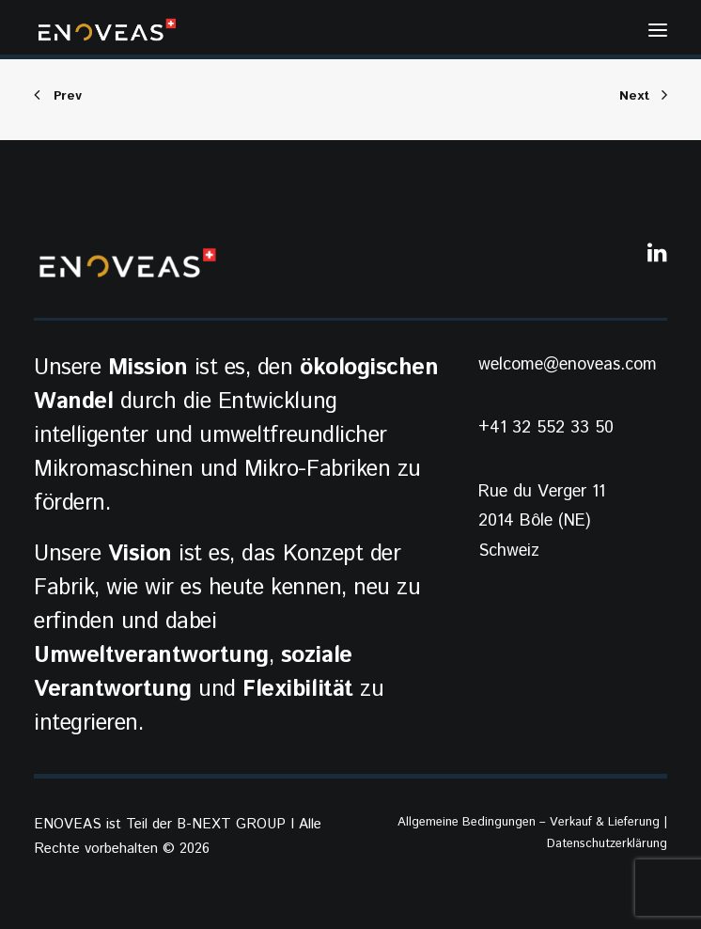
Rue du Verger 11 (541, 492)
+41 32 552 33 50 (546, 428)
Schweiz (508, 551)
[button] (658, 30)
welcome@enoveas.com (567, 365)
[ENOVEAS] (107, 29)
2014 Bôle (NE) (534, 521)
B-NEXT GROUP (231, 824)
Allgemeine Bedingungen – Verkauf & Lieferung (528, 822)
